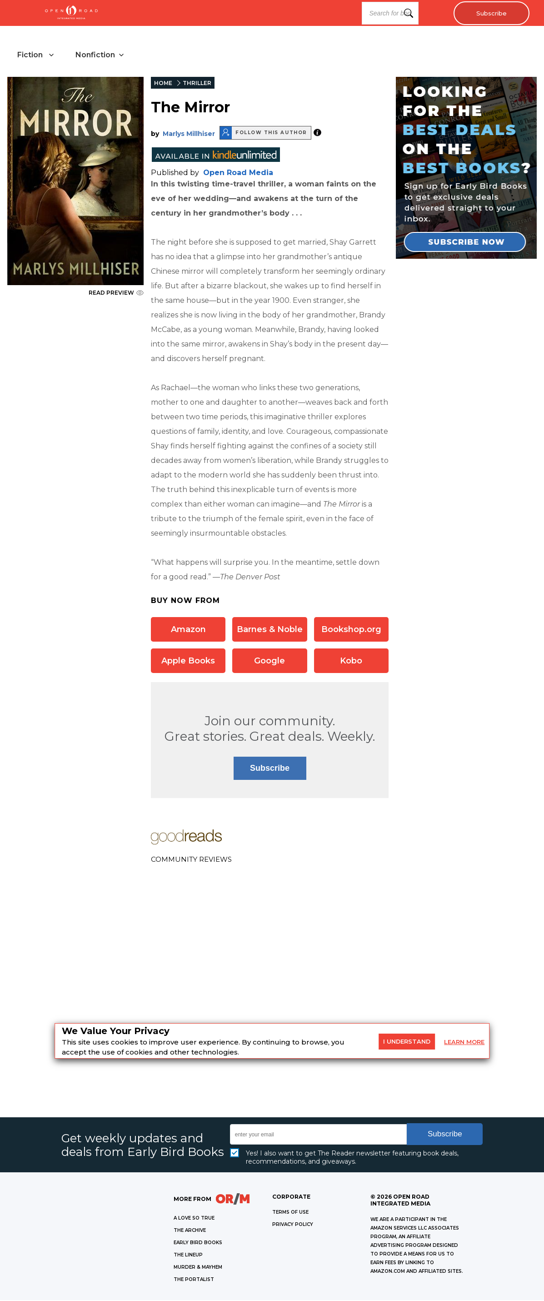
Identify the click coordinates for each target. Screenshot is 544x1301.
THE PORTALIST (194, 1280)
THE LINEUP (188, 1256)
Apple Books (188, 661)
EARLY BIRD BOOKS (198, 1243)
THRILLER (197, 83)
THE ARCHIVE (190, 1231)
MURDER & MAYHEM (198, 1268)
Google (269, 661)
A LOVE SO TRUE (194, 1219)
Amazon (188, 630)
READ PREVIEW (116, 293)
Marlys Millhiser (189, 134)
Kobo (351, 661)
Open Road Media (238, 173)
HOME (163, 83)
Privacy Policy (292, 1225)
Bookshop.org (351, 630)
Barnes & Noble (270, 630)
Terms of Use (290, 1213)
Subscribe (490, 13)
